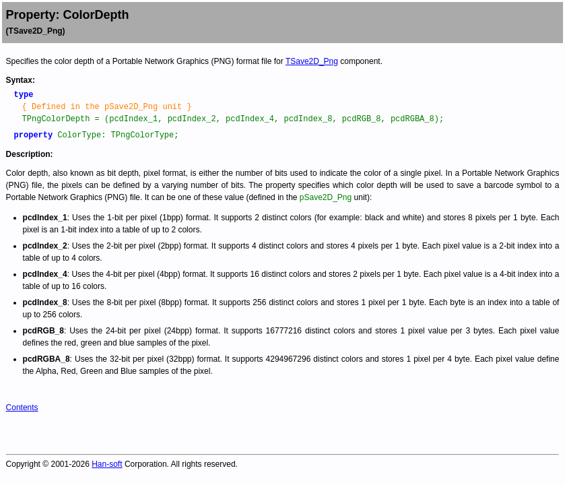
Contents (22, 407)
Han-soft (107, 464)
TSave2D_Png (312, 61)
